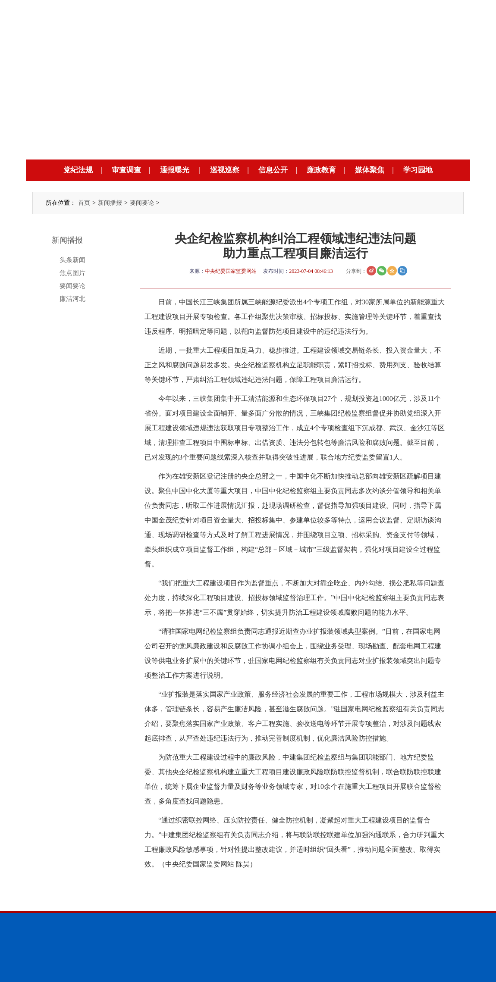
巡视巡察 (224, 170)
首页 (84, 203)
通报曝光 (174, 170)
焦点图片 (72, 272)
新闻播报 (110, 203)
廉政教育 (321, 170)
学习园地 (418, 170)
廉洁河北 (72, 298)
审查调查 (126, 170)
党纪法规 (78, 170)
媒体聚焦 (369, 170)
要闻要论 (142, 203)
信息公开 (273, 170)
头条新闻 (72, 259)
